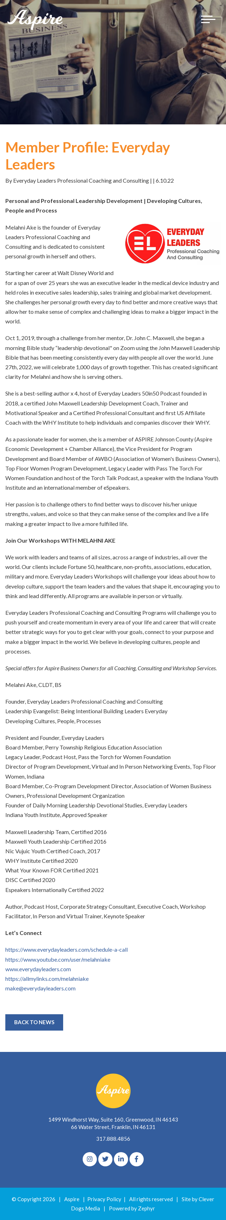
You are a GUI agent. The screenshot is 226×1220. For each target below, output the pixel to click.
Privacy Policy (104, 1199)
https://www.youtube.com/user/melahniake (57, 959)
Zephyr (146, 1208)
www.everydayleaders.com (38, 969)
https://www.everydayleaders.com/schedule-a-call (66, 949)
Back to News (34, 1022)
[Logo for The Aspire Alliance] (35, 19)
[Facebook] (136, 1159)
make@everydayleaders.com (41, 988)
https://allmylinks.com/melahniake (47, 978)
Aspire (71, 1199)
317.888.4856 (113, 1138)
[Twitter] (105, 1159)
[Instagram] (90, 1159)
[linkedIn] (121, 1159)
